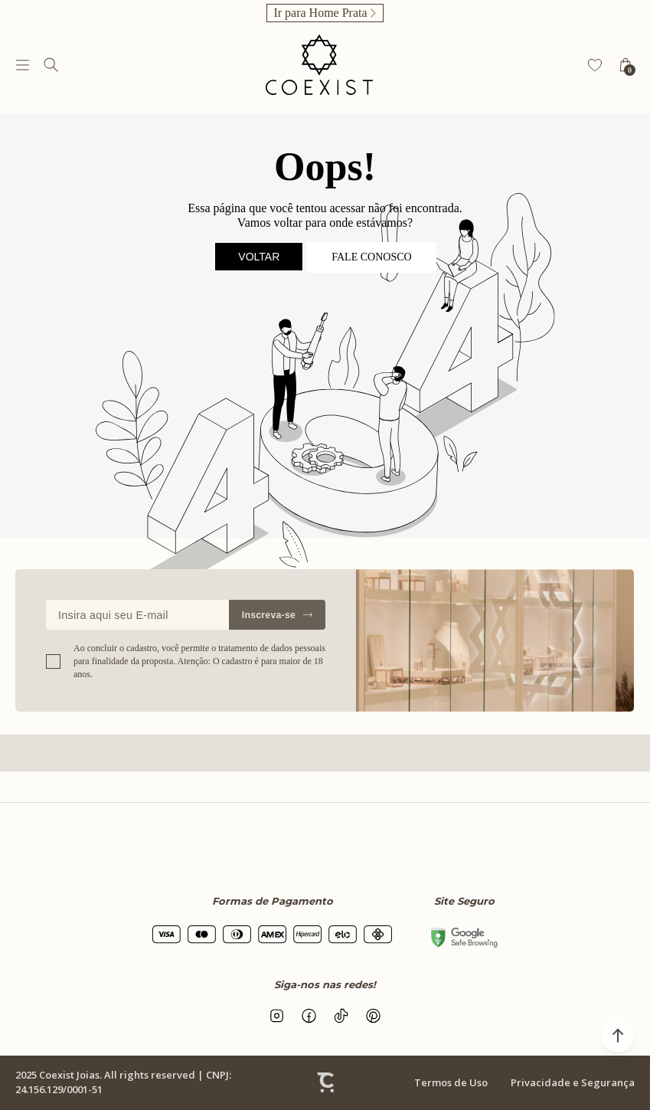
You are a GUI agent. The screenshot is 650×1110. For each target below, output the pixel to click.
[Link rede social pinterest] (373, 1016)
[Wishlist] (595, 65)
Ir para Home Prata (320, 12)
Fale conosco (371, 257)
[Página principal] (319, 64)
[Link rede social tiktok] (341, 1016)
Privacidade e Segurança (573, 1082)
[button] (618, 1036)
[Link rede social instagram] (277, 1016)
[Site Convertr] (325, 1082)
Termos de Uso (451, 1082)
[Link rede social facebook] (309, 1016)
